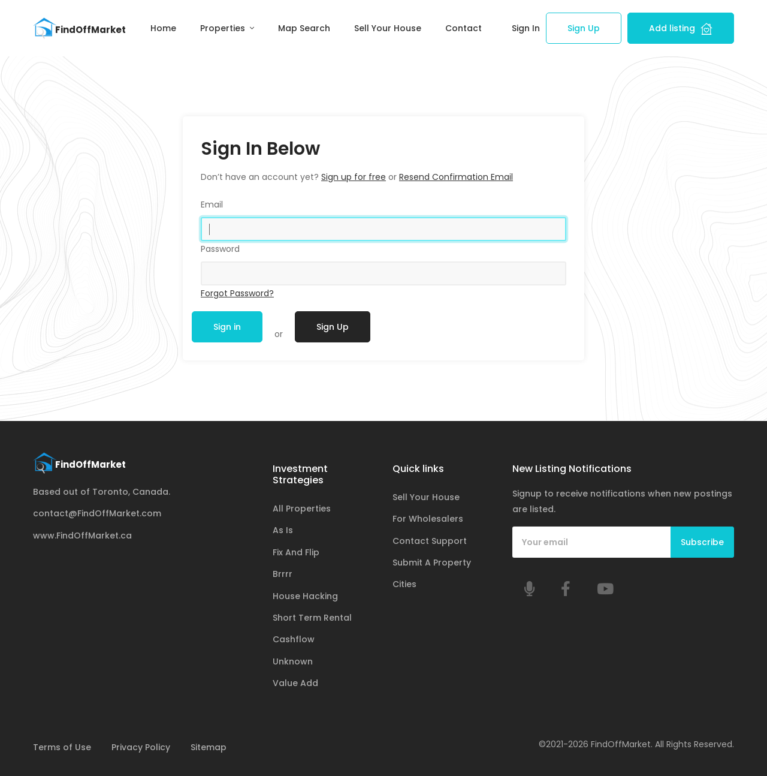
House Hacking (305, 596)
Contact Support (429, 541)
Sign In (526, 28)
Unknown (293, 661)
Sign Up (583, 28)
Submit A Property (431, 563)
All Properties (302, 509)
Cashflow (294, 639)
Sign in (227, 327)
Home (163, 28)
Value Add (295, 683)
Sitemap (209, 747)
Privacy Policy (140, 747)
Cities (404, 584)
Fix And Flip (296, 552)
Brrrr (282, 574)
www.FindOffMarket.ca (82, 536)
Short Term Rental (312, 618)
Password (220, 249)
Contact (463, 28)
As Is (283, 530)
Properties (223, 28)
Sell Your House (387, 28)
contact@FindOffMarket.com (97, 513)
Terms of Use (62, 747)
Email (212, 204)
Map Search (304, 28)
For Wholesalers (427, 519)
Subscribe (702, 542)
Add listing (680, 28)
